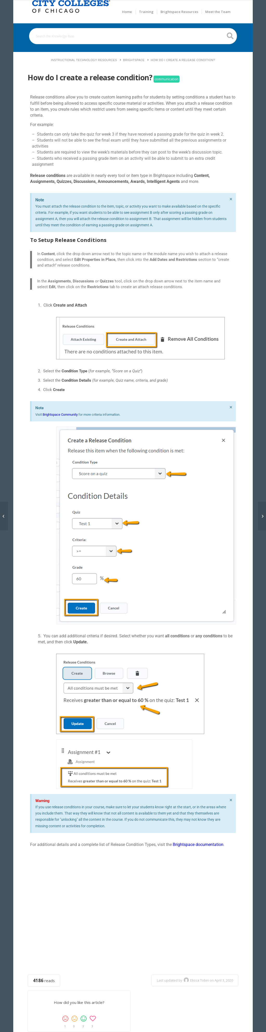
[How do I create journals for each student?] (4, 516)
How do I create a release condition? (183, 60)
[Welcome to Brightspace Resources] (71, 11)
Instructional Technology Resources (84, 60)
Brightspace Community (60, 414)
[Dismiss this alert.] (231, 199)
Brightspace (133, 60)
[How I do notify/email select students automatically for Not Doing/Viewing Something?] (262, 516)
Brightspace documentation (198, 844)
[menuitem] (127, 11)
